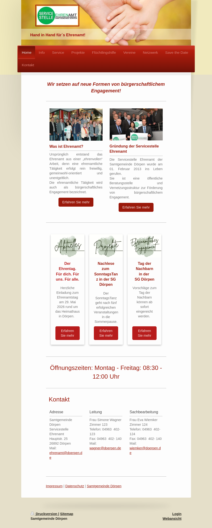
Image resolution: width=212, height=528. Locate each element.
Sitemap (66, 514)
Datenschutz (74, 486)
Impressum (54, 486)
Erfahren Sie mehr (76, 202)
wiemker (135, 448)
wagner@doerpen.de (105, 448)
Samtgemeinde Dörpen (104, 486)
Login (177, 514)
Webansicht (172, 518)
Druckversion (44, 514)
